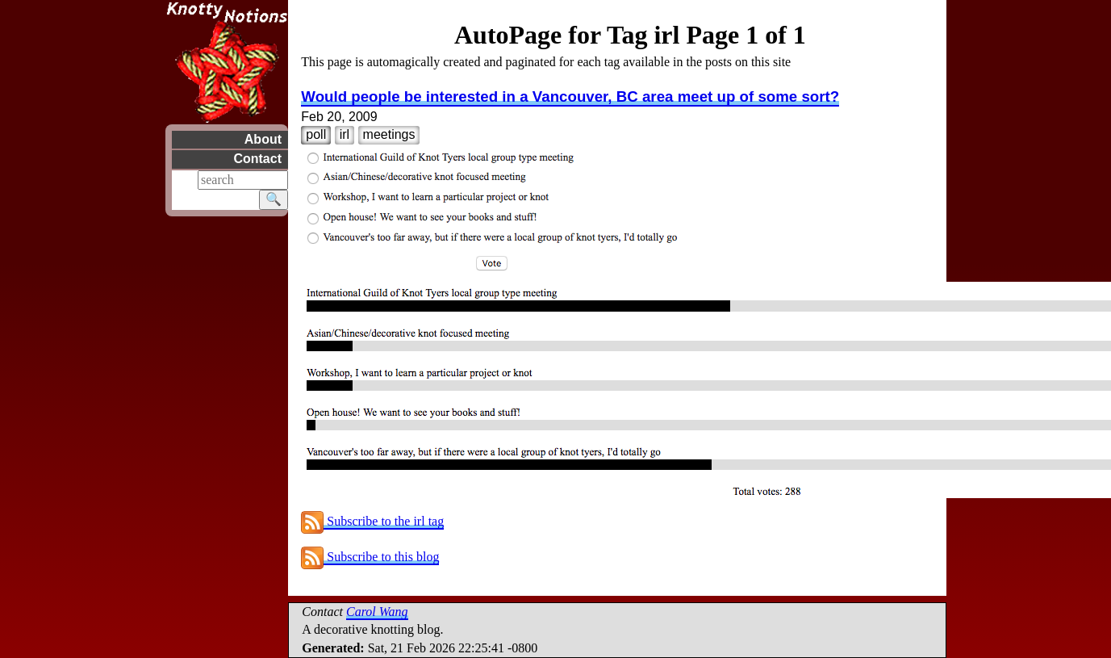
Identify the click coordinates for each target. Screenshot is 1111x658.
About (262, 139)
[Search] (243, 180)
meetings (389, 134)
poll (316, 134)
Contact (257, 159)
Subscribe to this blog (370, 557)
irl (344, 134)
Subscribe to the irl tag (372, 521)
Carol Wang (377, 611)
